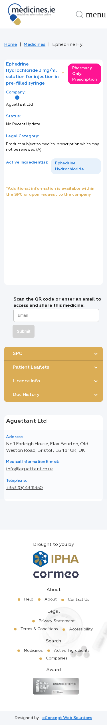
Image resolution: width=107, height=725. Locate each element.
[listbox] (76, 166)
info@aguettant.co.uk (29, 469)
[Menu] (96, 14)
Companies (57, 658)
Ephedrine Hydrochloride (69, 166)
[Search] (79, 14)
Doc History (26, 395)
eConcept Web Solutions (67, 718)
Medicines (34, 44)
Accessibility (81, 629)
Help (28, 599)
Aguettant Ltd (19, 105)
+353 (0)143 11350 (24, 488)
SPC (17, 354)
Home (10, 44)
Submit (23, 331)
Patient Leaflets (31, 367)
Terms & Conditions (39, 629)
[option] (76, 166)
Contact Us (78, 600)
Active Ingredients (72, 651)
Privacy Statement (57, 621)
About (51, 599)
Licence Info (26, 381)
